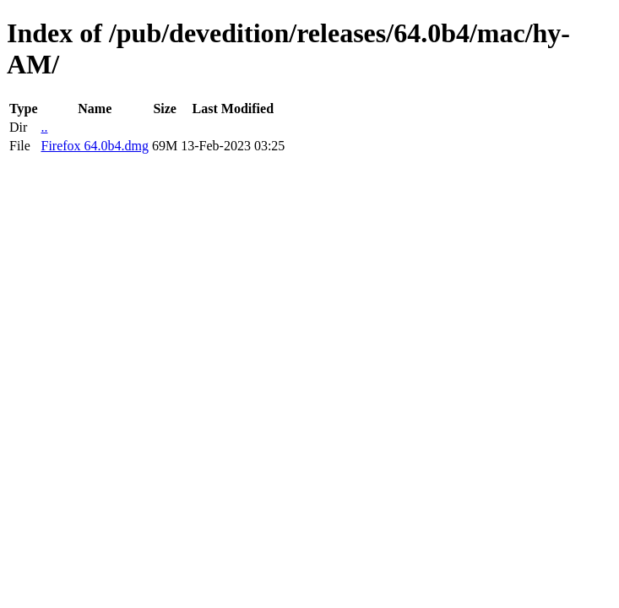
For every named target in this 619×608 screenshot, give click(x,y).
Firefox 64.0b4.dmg (95, 145)
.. (44, 127)
